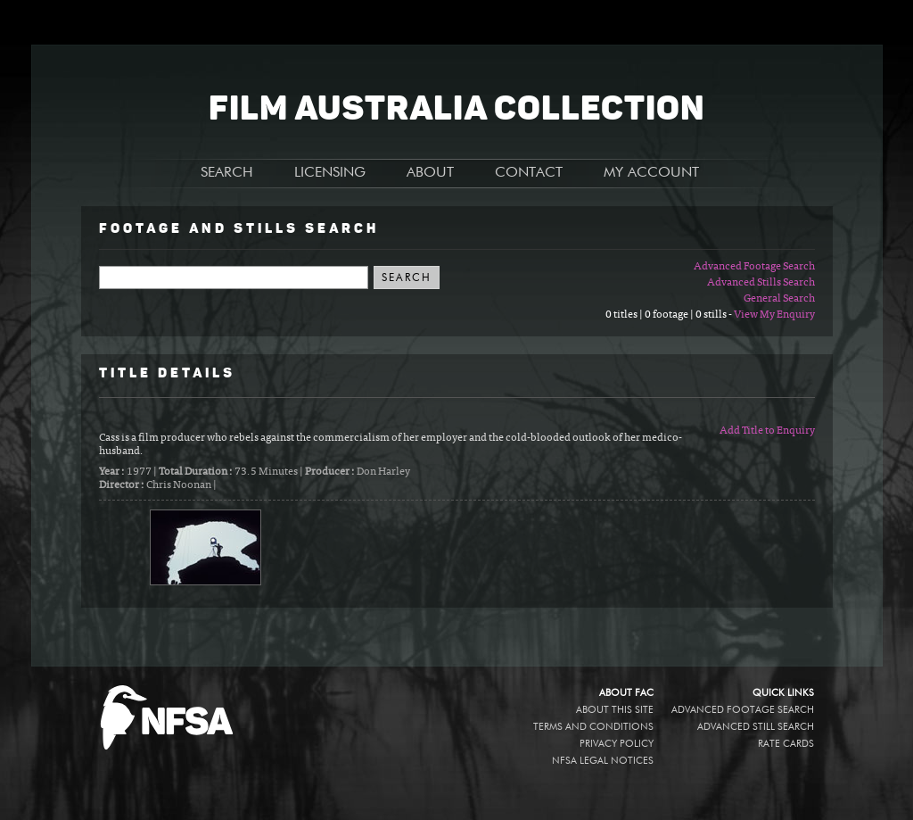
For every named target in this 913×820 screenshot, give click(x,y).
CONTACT (529, 173)
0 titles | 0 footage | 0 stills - (669, 315)
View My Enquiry (774, 315)
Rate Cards (786, 744)
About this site (615, 710)
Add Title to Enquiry (767, 431)
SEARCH (227, 173)
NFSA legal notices (603, 761)
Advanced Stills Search (761, 282)
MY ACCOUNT (651, 173)
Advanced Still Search (755, 727)
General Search (779, 299)
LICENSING (330, 173)
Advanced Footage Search (754, 266)
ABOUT (430, 173)
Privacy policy (617, 744)
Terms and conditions (593, 727)
